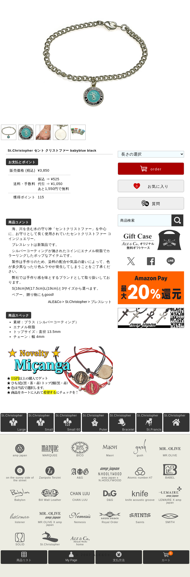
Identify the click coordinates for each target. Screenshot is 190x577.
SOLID (19, 544)
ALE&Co (54, 302)
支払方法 (119, 560)
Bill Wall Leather (50, 499)
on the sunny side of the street (20, 479)
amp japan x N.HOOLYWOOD (110, 479)
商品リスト (24, 560)
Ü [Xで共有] (131, 261)
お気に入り (151, 185)
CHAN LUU (80, 499)
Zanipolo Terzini (50, 477)
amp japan (20, 455)
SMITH (170, 522)
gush (140, 455)
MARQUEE (50, 455)
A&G (80, 477)
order (151, 168)
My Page (71, 560)
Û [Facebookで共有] (151, 261)
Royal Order (110, 522)
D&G (110, 499)
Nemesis (80, 522)
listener (20, 522)
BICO (80, 455)
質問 (151, 203)
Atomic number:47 (140, 477)
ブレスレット (101, 302)
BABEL (170, 477)
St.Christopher (76, 302)
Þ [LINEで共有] (170, 261)
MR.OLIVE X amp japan (50, 523)
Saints (140, 522)
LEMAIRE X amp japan (170, 501)
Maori (110, 455)
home (80, 544)
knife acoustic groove (140, 499)
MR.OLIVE (170, 455)
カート (167, 556)
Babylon (19, 499)
